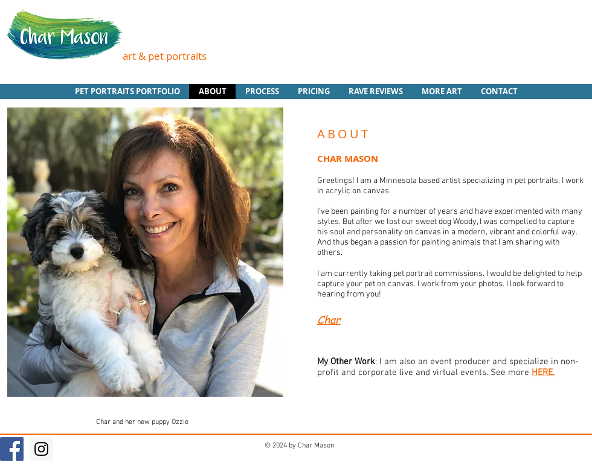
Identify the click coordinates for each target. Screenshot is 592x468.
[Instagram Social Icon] (41, 449)
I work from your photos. (460, 284)
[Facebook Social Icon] (12, 449)
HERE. (543, 372)
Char (329, 319)
